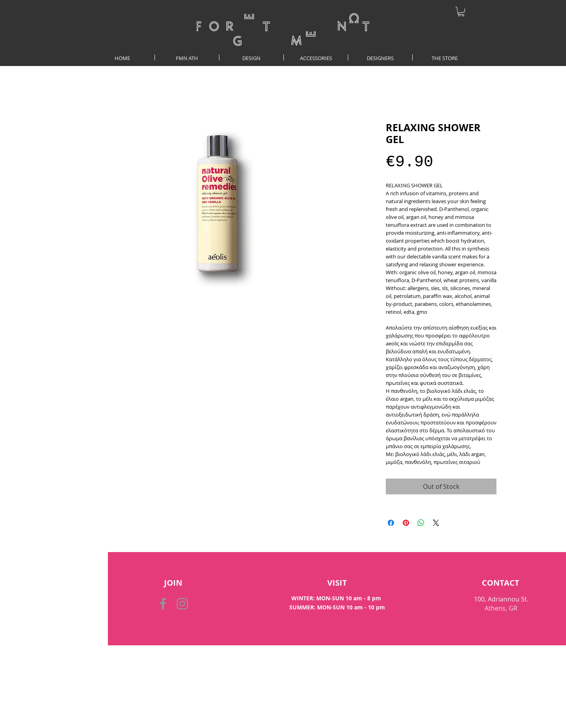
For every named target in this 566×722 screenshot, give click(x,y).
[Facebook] (163, 603)
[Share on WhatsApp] (421, 523)
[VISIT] (337, 583)
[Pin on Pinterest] (406, 523)
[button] (461, 11)
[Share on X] (436, 523)
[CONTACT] (500, 583)
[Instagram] (182, 603)
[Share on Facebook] (391, 523)
